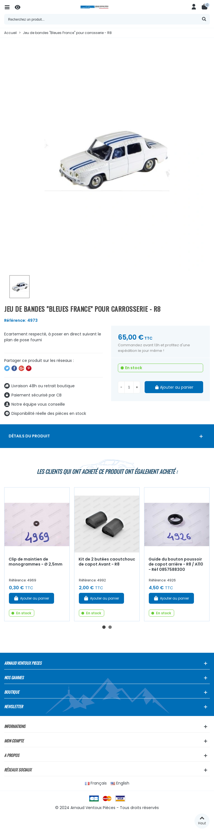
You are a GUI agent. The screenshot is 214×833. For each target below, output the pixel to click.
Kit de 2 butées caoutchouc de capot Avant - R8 (107, 562)
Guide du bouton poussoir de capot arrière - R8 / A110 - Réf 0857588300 (176, 564)
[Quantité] (129, 387)
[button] (104, 627)
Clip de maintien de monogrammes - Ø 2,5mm (35, 562)
